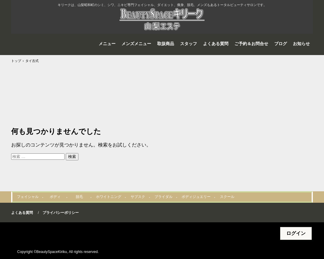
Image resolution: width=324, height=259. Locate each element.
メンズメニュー (136, 43)
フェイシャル (28, 197)
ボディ (55, 197)
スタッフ (188, 43)
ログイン (296, 233)
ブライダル (163, 197)
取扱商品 (165, 43)
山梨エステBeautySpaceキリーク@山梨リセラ (162, 20)
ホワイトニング (108, 197)
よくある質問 (215, 43)
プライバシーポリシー (61, 213)
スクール (227, 197)
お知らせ (301, 43)
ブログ (280, 43)
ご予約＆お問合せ (251, 43)
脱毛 (79, 197)
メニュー (107, 43)
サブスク (138, 197)
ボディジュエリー (196, 197)
